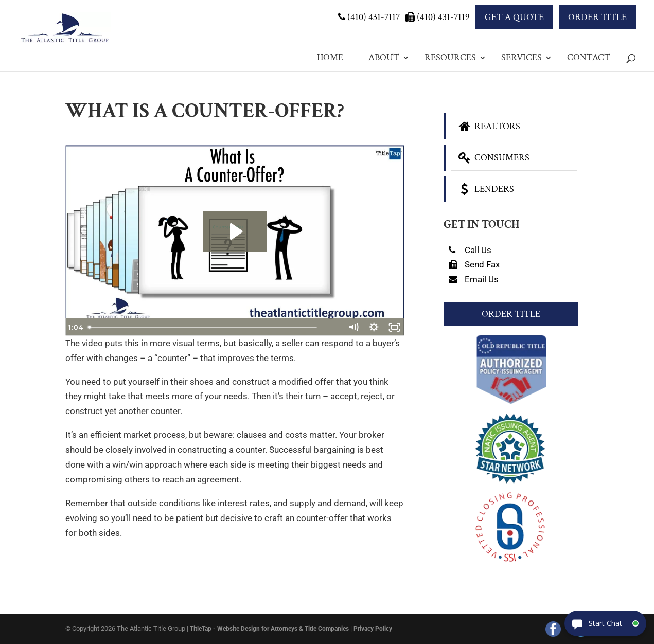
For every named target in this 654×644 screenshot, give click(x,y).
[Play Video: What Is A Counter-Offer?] (235, 231)
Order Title (597, 17)
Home (330, 57)
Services (521, 57)
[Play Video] (75, 327)
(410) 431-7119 (437, 17)
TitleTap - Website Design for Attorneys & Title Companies (269, 628)
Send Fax (474, 264)
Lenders (485, 189)
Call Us (470, 250)
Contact (588, 57)
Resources (450, 57)
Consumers (492, 158)
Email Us (474, 279)
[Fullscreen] (394, 327)
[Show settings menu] (373, 327)
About (383, 57)
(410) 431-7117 (369, 17)
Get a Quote (514, 17)
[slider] (224, 327)
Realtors (488, 126)
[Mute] (353, 327)
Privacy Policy (372, 628)
